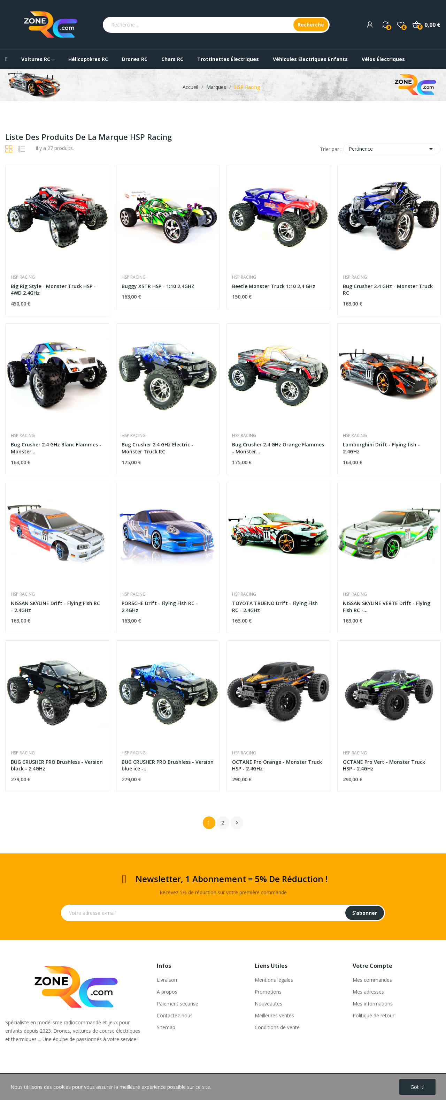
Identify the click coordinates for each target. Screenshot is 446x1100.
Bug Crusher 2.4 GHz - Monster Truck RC (388, 289)
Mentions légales (274, 980)
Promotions (268, 991)
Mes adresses (368, 991)
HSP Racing (23, 277)
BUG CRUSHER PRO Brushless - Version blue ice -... (168, 765)
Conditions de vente (277, 1027)
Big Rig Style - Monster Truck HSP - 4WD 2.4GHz (53, 289)
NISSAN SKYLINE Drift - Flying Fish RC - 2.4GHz (55, 606)
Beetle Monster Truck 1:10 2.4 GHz (273, 286)
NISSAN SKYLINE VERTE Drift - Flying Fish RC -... (386, 606)
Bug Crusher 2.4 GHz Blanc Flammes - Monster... (56, 448)
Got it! (417, 1087)
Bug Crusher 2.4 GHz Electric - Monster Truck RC (157, 448)
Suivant (237, 823)
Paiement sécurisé (177, 1003)
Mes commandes (372, 980)
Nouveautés (268, 1003)
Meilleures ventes (274, 1015)
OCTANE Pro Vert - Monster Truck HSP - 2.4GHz (384, 765)
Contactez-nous (175, 1015)
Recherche (311, 24)
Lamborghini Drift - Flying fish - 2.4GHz (381, 448)
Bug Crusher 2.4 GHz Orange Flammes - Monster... (278, 448)
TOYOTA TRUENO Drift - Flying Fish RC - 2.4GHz (275, 606)
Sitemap (166, 1027)
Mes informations (373, 1003)
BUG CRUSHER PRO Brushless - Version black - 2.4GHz (57, 765)
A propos (167, 991)
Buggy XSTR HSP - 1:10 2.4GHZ (158, 286)
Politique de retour (373, 1015)
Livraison (167, 980)
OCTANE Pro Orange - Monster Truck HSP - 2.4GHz (277, 765)
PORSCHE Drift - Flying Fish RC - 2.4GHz (160, 606)
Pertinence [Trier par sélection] (392, 149)
